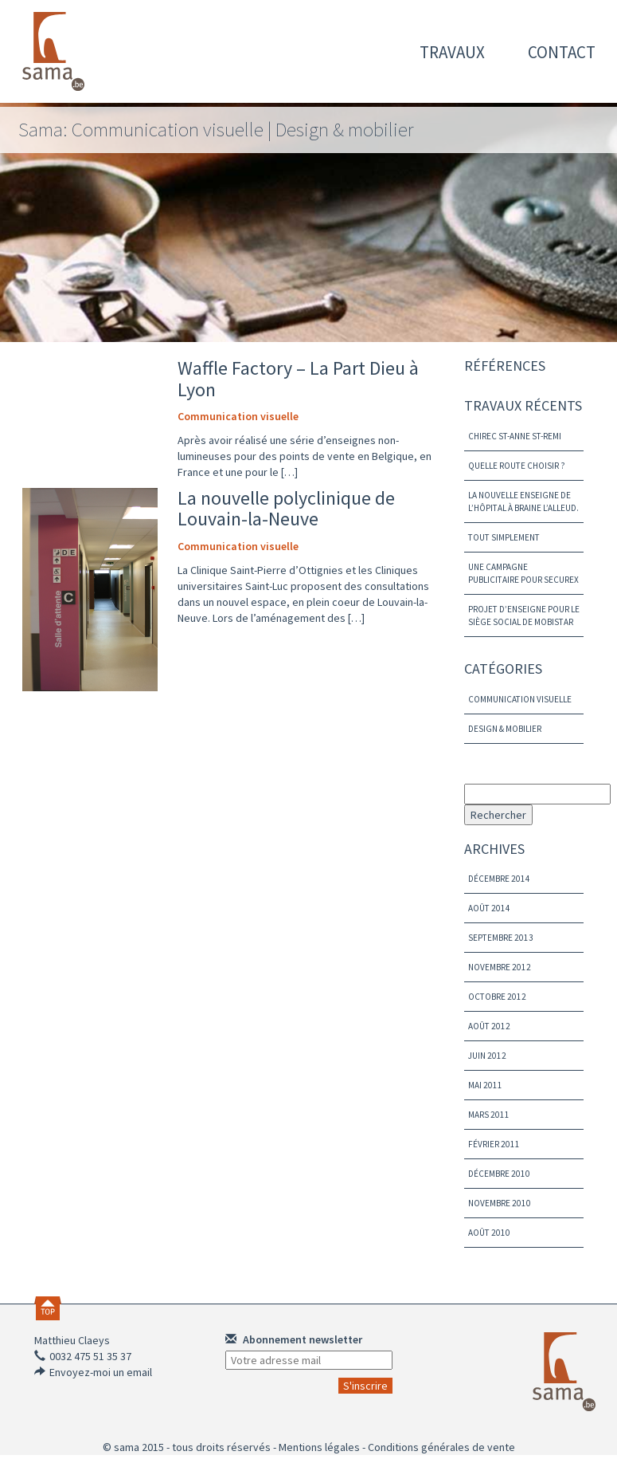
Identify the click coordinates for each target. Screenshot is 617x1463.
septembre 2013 (500, 937)
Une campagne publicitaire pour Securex (523, 573)
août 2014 (489, 908)
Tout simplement (504, 537)
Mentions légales (319, 1447)
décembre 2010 (499, 1173)
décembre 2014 (499, 878)
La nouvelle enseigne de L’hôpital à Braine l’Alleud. (523, 501)
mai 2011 (485, 1085)
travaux (452, 52)
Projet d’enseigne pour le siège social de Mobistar (524, 615)
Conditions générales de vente (441, 1447)
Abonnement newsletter (293, 1339)
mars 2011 (489, 1114)
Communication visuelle (238, 416)
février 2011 (494, 1144)
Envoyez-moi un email (100, 1372)
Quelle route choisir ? (516, 465)
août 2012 (489, 1026)
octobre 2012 (497, 996)
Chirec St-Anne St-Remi (514, 436)
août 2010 (489, 1232)
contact (562, 52)
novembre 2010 (499, 1203)
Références (504, 365)
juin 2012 (487, 1055)
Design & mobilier (504, 728)
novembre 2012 (499, 967)
